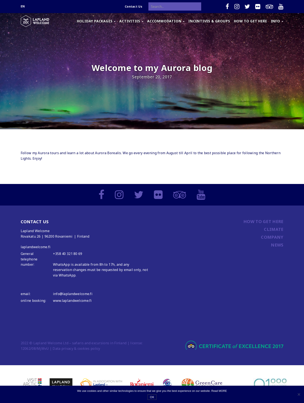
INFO (277, 21)
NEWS (277, 245)
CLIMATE (273, 229)
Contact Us (133, 6)
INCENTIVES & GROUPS (209, 21)
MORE (223, 390)
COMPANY (272, 237)
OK (152, 397)
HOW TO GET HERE (250, 21)
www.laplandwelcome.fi (72, 300)
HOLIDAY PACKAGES (96, 21)
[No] (299, 394)
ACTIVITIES (131, 21)
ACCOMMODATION (166, 21)
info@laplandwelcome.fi (72, 293)
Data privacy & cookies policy (76, 348)
